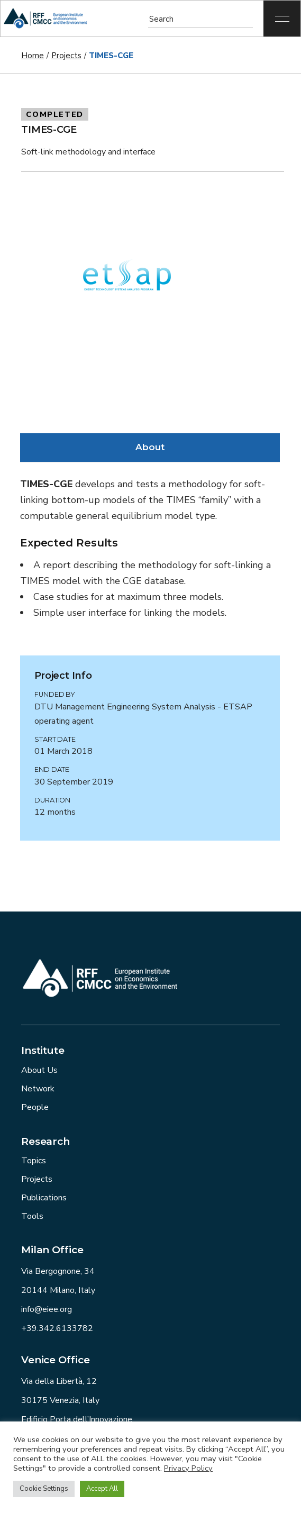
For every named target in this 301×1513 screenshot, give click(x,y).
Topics (33, 1160)
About (150, 447)
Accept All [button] (102, 1488)
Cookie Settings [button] (44, 1488)
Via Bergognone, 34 (58, 1271)
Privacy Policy (188, 1468)
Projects (36, 1179)
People (35, 1107)
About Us (39, 1070)
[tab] (150, 447)
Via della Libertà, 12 (59, 1381)
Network (37, 1089)
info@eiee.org (46, 1309)
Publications (44, 1198)
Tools (32, 1216)
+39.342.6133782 (57, 1328)
